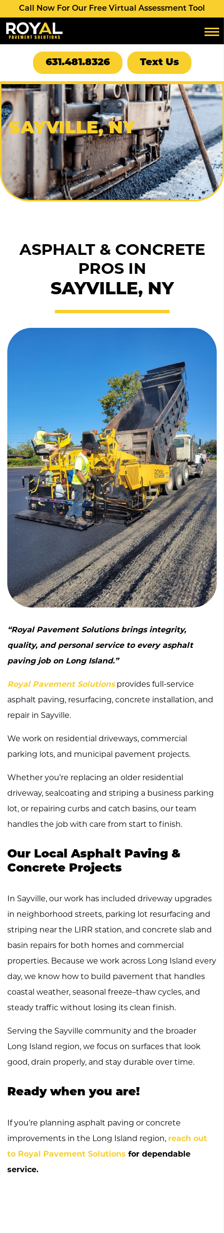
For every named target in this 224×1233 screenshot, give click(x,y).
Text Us (159, 63)
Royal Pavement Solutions (61, 684)
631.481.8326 (78, 63)
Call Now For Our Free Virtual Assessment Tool (112, 9)
